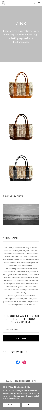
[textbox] (21, 330)
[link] (4, 3)
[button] (39, 3)
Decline (11, 405)
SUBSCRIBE (21, 338)
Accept (31, 405)
